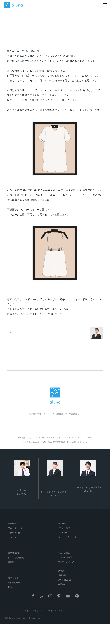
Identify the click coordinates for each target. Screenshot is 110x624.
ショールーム (14, 537)
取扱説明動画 (14, 582)
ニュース (62, 566)
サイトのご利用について (59, 610)
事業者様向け (14, 553)
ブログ (61, 570)
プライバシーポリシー (32, 610)
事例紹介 (12, 562)
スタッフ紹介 (14, 532)
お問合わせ (63, 584)
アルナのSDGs (64, 580)
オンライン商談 (65, 557)
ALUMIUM (63, 532)
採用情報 (62, 575)
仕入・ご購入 (64, 552)
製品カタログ (14, 578)
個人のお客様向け (16, 557)
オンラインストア (66, 561)
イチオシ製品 (64, 528)
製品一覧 (62, 523)
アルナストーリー (16, 528)
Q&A (10, 587)
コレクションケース (67, 537)
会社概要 (12, 523)
